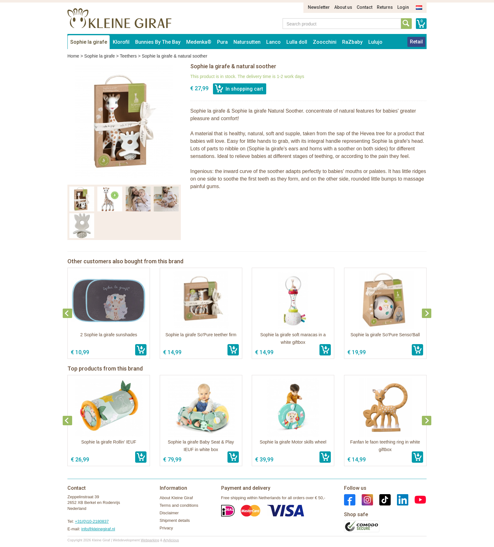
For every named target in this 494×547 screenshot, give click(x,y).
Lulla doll (296, 42)
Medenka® (198, 42)
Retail (416, 42)
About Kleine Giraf (176, 497)
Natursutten (247, 42)
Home (73, 56)
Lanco (273, 42)
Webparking (150, 540)
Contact (364, 7)
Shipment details (175, 520)
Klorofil (121, 42)
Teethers (128, 56)
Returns (385, 7)
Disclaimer (169, 513)
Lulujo (375, 42)
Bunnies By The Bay (158, 42)
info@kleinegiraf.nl (98, 529)
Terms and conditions (179, 505)
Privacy (166, 528)
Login (403, 7)
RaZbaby (352, 42)
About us (343, 7)
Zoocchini (324, 42)
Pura (222, 42)
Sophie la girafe (88, 42)
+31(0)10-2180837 (92, 521)
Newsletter (319, 7)
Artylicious (171, 540)
